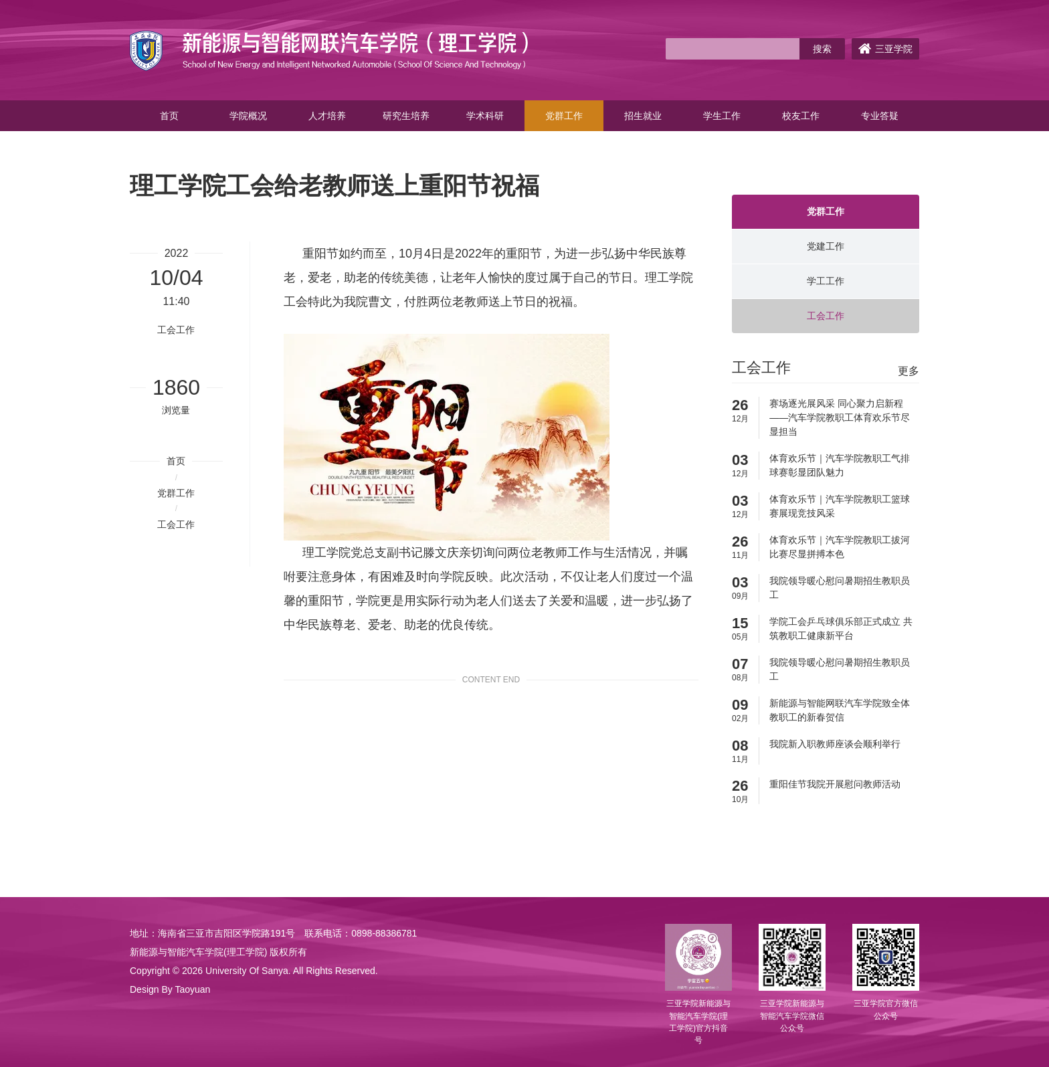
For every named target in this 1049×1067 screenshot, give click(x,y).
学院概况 (248, 115)
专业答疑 (879, 115)
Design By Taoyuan (170, 989)
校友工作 (801, 115)
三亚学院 (885, 49)
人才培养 (327, 115)
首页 (169, 115)
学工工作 (825, 281)
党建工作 (825, 246)
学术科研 (485, 115)
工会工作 (176, 524)
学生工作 (722, 115)
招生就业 (643, 115)
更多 (908, 371)
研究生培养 (406, 115)
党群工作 (564, 115)
